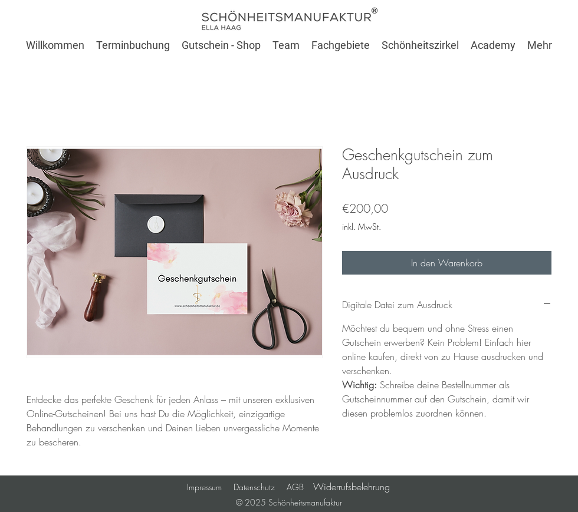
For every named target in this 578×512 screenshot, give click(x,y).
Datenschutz (254, 487)
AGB (300, 487)
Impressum (204, 487)
